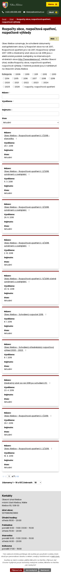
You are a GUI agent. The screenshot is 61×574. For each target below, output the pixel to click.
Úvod (4, 19)
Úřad (11, 19)
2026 (17, 87)
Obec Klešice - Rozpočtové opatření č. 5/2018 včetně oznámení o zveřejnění (30, 280)
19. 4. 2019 (8, 456)
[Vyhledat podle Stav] (30, 123)
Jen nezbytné (31, 570)
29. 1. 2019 (8, 423)
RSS (54, 39)
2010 (27, 74)
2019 (53, 78)
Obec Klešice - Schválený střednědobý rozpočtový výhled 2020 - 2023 (29, 349)
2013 (54, 74)
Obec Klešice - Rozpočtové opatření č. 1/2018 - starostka (27, 137)
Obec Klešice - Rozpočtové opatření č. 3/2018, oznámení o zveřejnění (26, 209)
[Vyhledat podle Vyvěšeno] (30, 106)
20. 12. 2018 (9, 289)
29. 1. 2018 (8, 146)
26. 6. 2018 (9, 217)
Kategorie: (7, 74)
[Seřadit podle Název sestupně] (10, 93)
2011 (36, 74)
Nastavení (45, 570)
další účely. (55, 556)
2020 (7, 82)
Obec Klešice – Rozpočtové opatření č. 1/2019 (28, 416)
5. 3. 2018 (8, 182)
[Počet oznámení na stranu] (37, 482)
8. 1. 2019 (8, 322)
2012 (45, 74)
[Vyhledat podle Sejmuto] (30, 114)
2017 (34, 78)
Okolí (53, 12)
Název (5, 93)
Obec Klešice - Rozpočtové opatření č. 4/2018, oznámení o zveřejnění (26, 245)
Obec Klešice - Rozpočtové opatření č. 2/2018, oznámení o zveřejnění (26, 173)
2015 (16, 78)
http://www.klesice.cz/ (29, 59)
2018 (44, 78)
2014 (7, 78)
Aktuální (8, 157)
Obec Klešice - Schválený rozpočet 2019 (25, 314)
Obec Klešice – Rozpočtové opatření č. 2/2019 (28, 449)
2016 (25, 78)
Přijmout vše (16, 570)
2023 (36, 82)
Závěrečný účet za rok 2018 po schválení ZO (27, 383)
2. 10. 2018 (8, 253)
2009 (17, 74)
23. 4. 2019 (9, 390)
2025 (7, 87)
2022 (26, 82)
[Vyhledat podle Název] (30, 97)
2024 (45, 82)
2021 (17, 82)
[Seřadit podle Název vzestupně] (10, 92)
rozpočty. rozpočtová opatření (40, 87)
